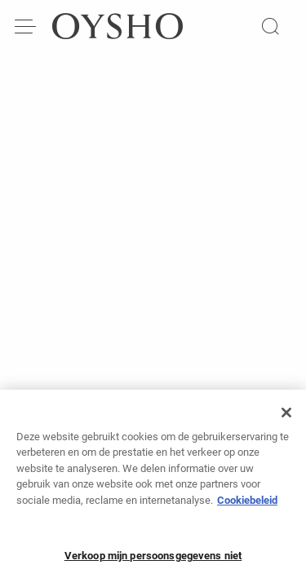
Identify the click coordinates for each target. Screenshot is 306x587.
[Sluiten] (286, 418)
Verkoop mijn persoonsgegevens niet (153, 562)
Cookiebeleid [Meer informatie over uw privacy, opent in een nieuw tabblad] (247, 506)
